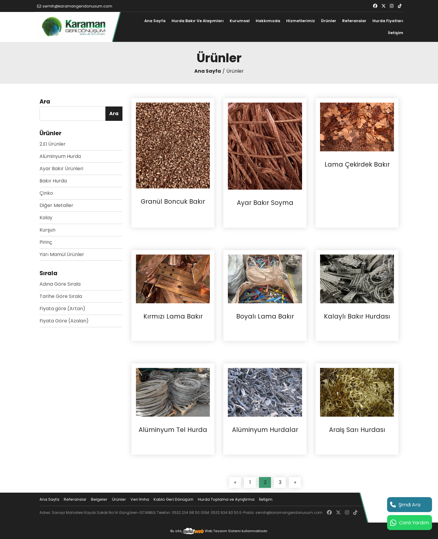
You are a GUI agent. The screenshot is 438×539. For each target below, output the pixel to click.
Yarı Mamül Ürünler (62, 254)
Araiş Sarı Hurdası (357, 430)
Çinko (46, 193)
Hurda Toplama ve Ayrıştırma (226, 499)
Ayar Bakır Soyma (265, 203)
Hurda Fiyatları (387, 20)
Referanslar (354, 20)
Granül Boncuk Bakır (173, 201)
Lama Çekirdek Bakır (357, 164)
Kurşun (47, 229)
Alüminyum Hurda (60, 156)
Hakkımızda (268, 20)
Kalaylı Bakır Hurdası (357, 316)
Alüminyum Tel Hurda (173, 430)
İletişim (395, 32)
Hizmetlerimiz (300, 20)
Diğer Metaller (56, 205)
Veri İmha (140, 499)
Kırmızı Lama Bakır (173, 316)
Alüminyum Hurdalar (265, 430)
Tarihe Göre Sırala (61, 296)
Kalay (46, 217)
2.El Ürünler (53, 144)
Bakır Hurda (53, 180)
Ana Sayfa (155, 20)
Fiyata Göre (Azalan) (64, 320)
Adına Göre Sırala (60, 284)
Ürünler (328, 20)
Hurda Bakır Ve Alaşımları (198, 20)
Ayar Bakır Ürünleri (61, 168)
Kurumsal (240, 20)
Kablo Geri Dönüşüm (173, 499)
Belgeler (99, 499)
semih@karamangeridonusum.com (75, 6)
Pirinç (46, 242)
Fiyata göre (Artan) (62, 308)
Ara (114, 113)
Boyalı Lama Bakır (265, 316)
